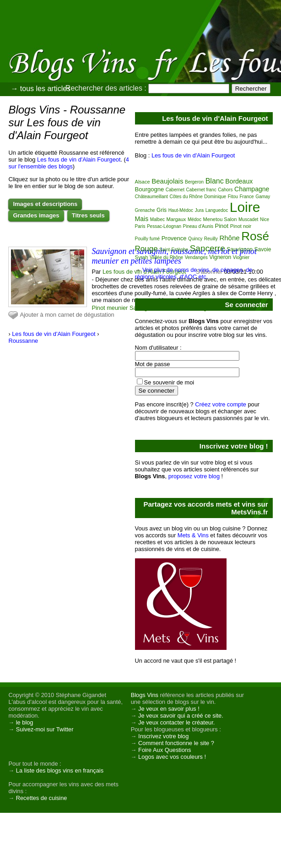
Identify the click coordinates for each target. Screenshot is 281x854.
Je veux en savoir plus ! (169, 708)
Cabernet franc (201, 189)
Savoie (262, 249)
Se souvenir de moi (169, 382)
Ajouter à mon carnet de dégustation (67, 314)
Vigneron (220, 257)
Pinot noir (240, 226)
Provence (174, 238)
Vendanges (196, 257)
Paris (140, 226)
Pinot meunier (110, 307)
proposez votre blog (194, 476)
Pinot (222, 225)
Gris (162, 210)
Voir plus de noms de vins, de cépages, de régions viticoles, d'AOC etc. (194, 273)
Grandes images (36, 215)
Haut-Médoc (180, 210)
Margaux (176, 219)
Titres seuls (88, 215)
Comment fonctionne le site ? (176, 743)
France (246, 196)
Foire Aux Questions (164, 749)
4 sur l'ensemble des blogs (68, 163)
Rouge (146, 248)
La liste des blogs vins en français (59, 770)
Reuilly (211, 238)
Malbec (157, 219)
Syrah (141, 257)
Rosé (255, 236)
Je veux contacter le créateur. (176, 722)
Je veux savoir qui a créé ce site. (180, 715)
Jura (199, 210)
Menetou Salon (220, 219)
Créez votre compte (220, 404)
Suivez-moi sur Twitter (45, 729)
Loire (245, 207)
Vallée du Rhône (166, 257)
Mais (142, 218)
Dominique (215, 196)
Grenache (145, 210)
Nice (264, 219)
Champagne (251, 189)
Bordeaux (239, 181)
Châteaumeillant (151, 196)
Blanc (214, 181)
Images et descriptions (45, 203)
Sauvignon (240, 249)
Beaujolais (167, 181)
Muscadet (248, 219)
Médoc (194, 219)
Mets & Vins (193, 535)
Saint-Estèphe (173, 249)
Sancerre (207, 248)
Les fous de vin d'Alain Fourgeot (78, 159)
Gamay (262, 196)
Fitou (233, 196)
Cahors (225, 189)
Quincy (195, 238)
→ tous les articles (40, 88)
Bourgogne (149, 189)
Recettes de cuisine (41, 798)
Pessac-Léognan (164, 226)
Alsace (142, 181)
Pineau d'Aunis (198, 226)
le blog (24, 722)
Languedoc (216, 210)
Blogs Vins (144, 695)
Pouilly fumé (147, 238)
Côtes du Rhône (185, 196)
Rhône (229, 238)
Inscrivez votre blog (163, 736)
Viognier (241, 257)
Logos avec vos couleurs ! (172, 756)
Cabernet (175, 189)
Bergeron (194, 181)
